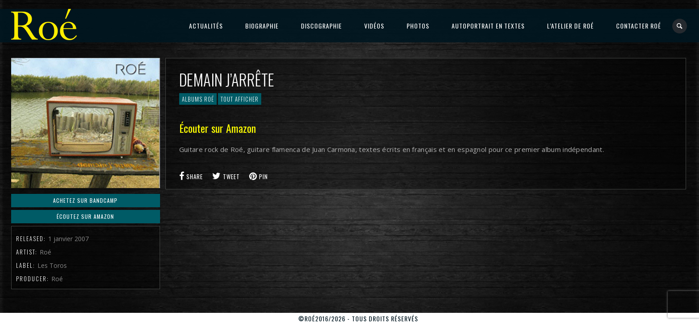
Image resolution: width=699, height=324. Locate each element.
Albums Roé (198, 98)
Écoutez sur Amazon (85, 216)
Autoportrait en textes (488, 25)
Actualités (206, 25)
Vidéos (374, 25)
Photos (418, 25)
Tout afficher (240, 98)
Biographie (262, 25)
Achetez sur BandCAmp (85, 200)
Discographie (321, 25)
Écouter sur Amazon (217, 128)
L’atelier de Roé (570, 25)
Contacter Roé (638, 25)
